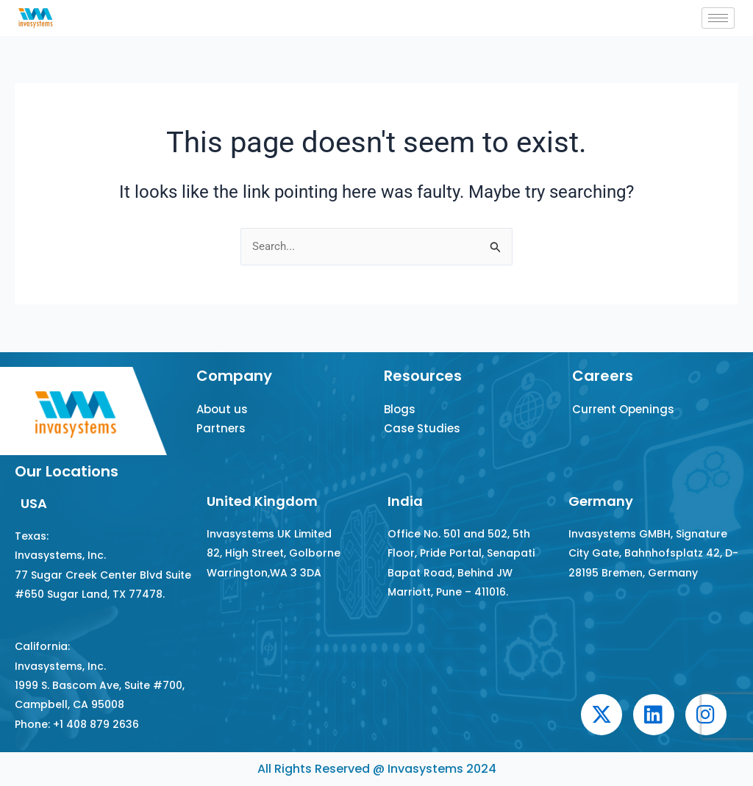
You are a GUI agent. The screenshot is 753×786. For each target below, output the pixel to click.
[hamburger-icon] (718, 18)
